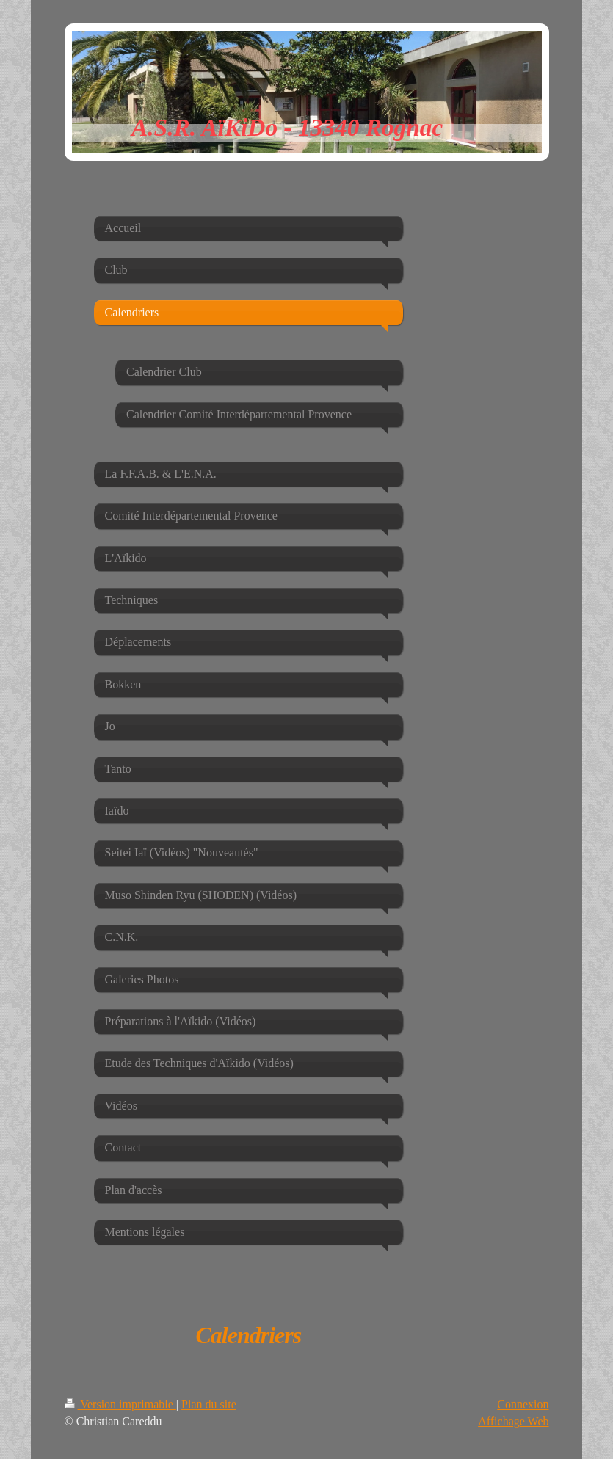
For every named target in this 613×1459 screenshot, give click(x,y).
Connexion (522, 1404)
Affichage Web (513, 1421)
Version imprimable (120, 1404)
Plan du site (208, 1404)
